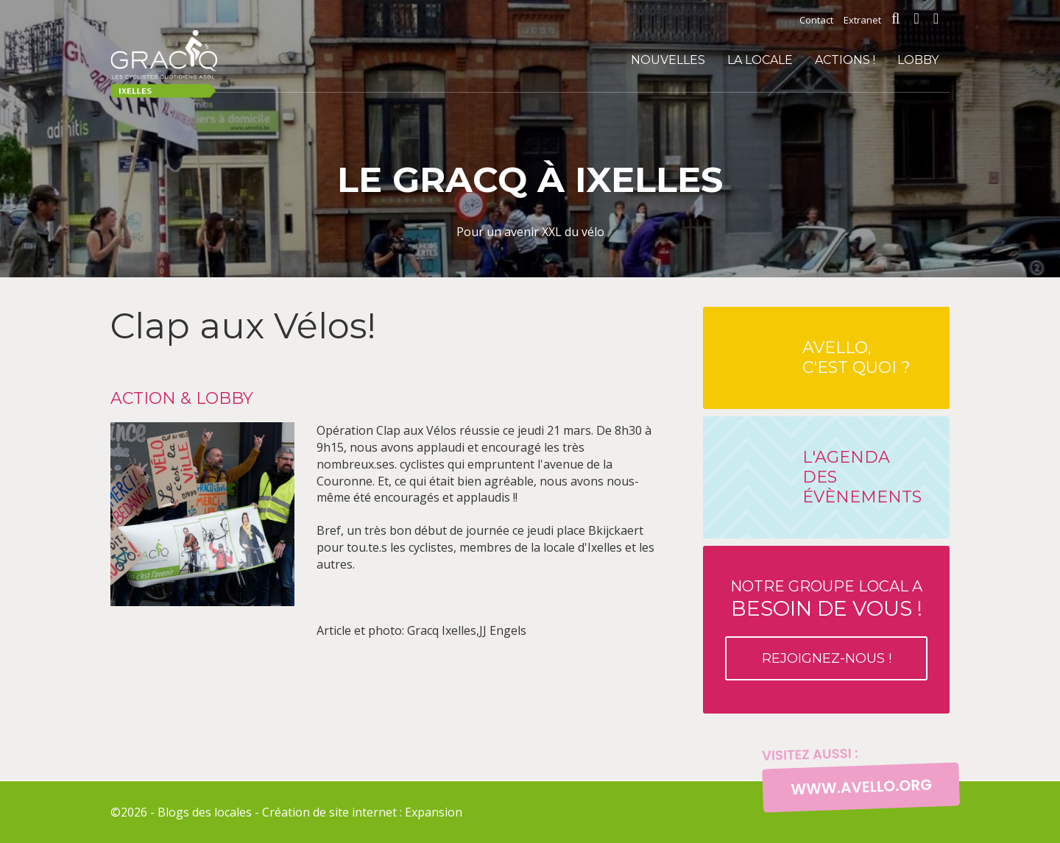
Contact (816, 19)
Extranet (862, 19)
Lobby (918, 60)
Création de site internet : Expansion (362, 812)
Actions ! (845, 60)
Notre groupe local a (826, 628)
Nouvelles (668, 60)
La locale (760, 60)
